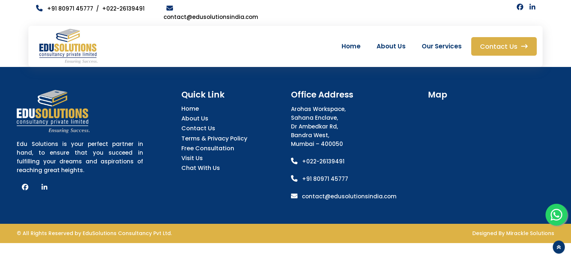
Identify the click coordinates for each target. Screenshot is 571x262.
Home (351, 46)
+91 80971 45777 (325, 179)
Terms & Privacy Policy (214, 138)
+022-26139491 (123, 8)
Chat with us (200, 168)
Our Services (442, 46)
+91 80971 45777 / (69, 8)
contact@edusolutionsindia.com (349, 196)
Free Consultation (207, 148)
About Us (391, 46)
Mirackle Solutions (530, 233)
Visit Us (192, 158)
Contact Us (198, 128)
